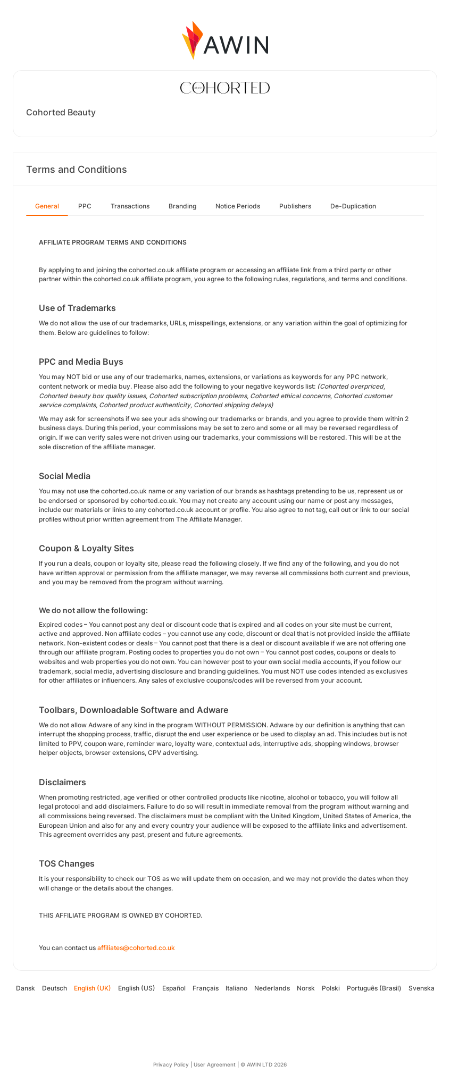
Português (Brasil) (374, 988)
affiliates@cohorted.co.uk (136, 948)
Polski (331, 988)
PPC (84, 206)
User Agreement (215, 1064)
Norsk (306, 988)
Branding (182, 206)
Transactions (130, 206)
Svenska (422, 988)
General (47, 206)
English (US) (136, 988)
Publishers (295, 206)
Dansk (25, 988)
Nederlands (272, 988)
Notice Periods (237, 206)
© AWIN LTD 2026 (263, 1064)
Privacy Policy (171, 1064)
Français (206, 988)
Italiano (236, 988)
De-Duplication (353, 206)
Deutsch (54, 988)
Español (174, 988)
